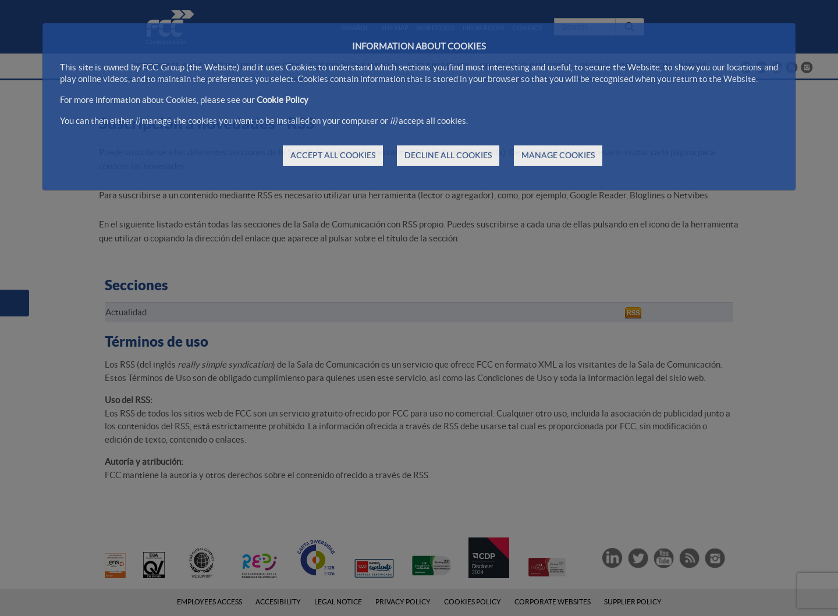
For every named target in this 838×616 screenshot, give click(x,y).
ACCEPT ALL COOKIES (332, 155)
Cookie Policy (282, 100)
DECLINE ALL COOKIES (448, 155)
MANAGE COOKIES (558, 155)
